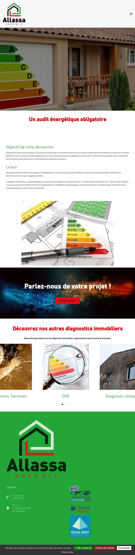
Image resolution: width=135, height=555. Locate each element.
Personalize (124, 548)
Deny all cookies (104, 548)
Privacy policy (67, 552)
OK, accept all (83, 548)
